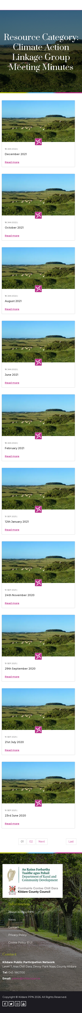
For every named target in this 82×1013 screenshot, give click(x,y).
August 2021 (13, 301)
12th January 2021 (17, 521)
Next (41, 841)
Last (71, 841)
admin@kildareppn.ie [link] (26, 978)
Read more (12, 162)
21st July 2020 (14, 742)
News (12, 919)
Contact (13, 927)
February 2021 (14, 448)
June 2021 (11, 374)
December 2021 (16, 154)
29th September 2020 (20, 668)
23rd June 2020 (15, 815)
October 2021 (14, 227)
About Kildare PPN (21, 912)
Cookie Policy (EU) (20, 942)
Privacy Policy (17, 935)
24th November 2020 (19, 595)
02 (31, 841)
